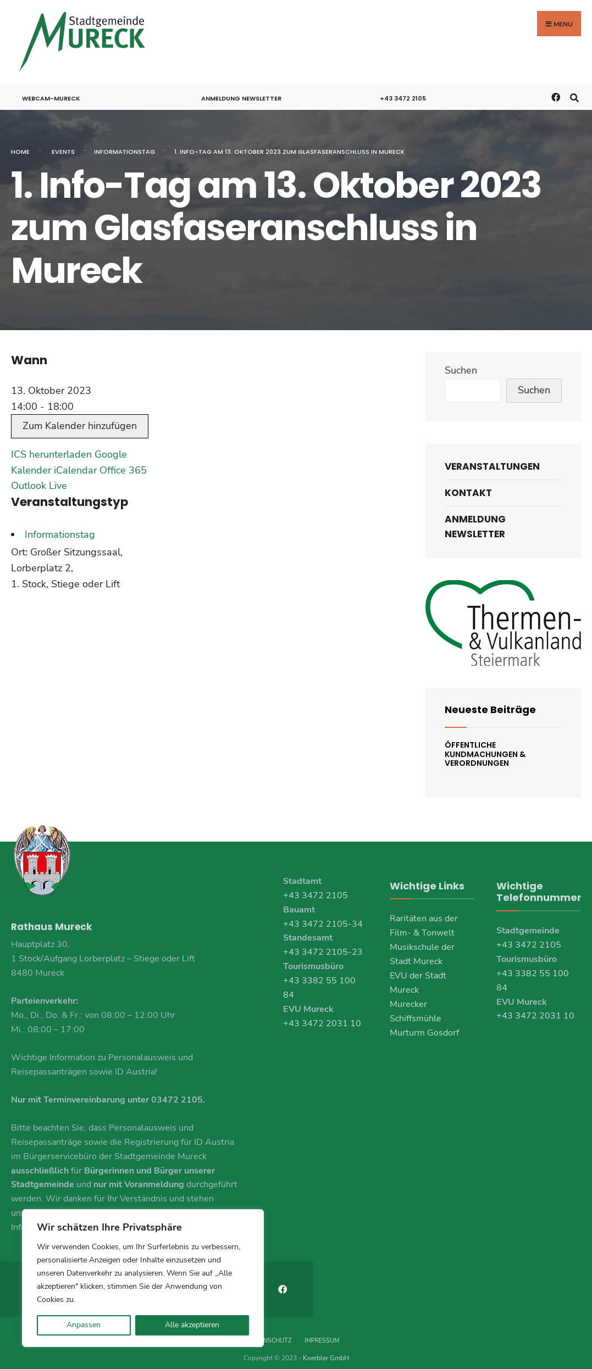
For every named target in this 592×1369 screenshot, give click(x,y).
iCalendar (75, 461)
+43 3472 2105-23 (323, 943)
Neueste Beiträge (490, 700)
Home (20, 142)
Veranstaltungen (492, 457)
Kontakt (468, 483)
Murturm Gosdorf (424, 1023)
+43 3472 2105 (403, 89)
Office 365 (123, 461)
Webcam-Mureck (51, 89)
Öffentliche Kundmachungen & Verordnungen (485, 745)
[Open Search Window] (574, 87)
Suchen (461, 361)
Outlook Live (39, 476)
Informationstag (124, 142)
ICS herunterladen (51, 445)
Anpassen (84, 1325)
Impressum (322, 1330)
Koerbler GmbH (326, 1347)
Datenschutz (269, 1330)
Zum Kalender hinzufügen (80, 417)
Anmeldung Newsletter (241, 89)
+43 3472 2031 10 (322, 1014)
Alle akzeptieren (192, 1325)
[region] (143, 1278)
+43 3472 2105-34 (323, 915)
